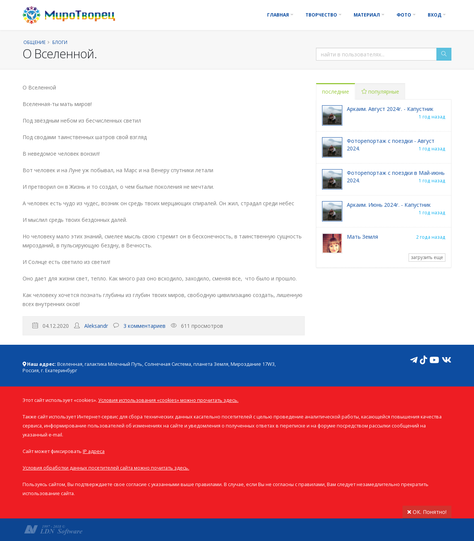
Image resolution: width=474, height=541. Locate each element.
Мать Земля (362, 236)
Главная (278, 15)
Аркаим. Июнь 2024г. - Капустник (389, 204)
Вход (434, 15)
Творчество (321, 15)
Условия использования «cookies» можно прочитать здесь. (168, 400)
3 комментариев (144, 325)
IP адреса (94, 451)
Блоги (59, 42)
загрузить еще (427, 257)
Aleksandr (96, 325)
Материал (367, 15)
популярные (380, 91)
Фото (404, 15)
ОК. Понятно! (427, 511)
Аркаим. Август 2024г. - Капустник (390, 108)
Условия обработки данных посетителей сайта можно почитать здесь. (106, 468)
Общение (34, 42)
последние (335, 91)
